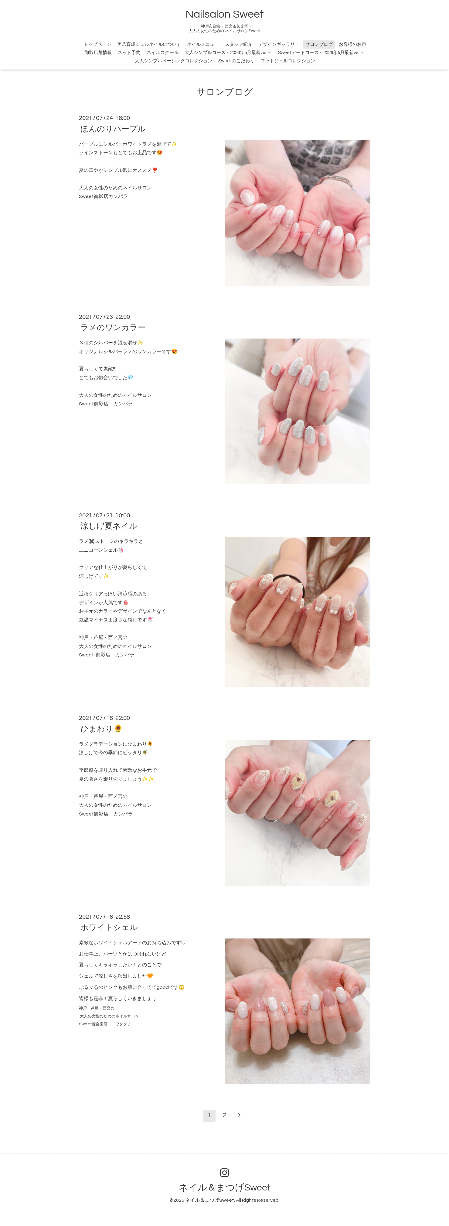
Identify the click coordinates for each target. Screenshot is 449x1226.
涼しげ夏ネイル (108, 526)
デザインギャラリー (278, 44)
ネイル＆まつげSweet (224, 1187)
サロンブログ (319, 44)
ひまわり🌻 (101, 729)
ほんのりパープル (113, 129)
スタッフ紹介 (238, 44)
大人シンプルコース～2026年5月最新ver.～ (228, 52)
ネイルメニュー (203, 44)
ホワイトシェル (109, 927)
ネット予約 (129, 52)
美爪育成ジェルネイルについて (149, 44)
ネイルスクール (163, 52)
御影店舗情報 (98, 52)
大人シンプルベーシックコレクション (173, 61)
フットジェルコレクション (287, 61)
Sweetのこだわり (236, 61)
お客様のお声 (352, 44)
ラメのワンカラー (113, 328)
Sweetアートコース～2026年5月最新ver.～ (321, 52)
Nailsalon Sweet (224, 14)
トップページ (97, 44)
